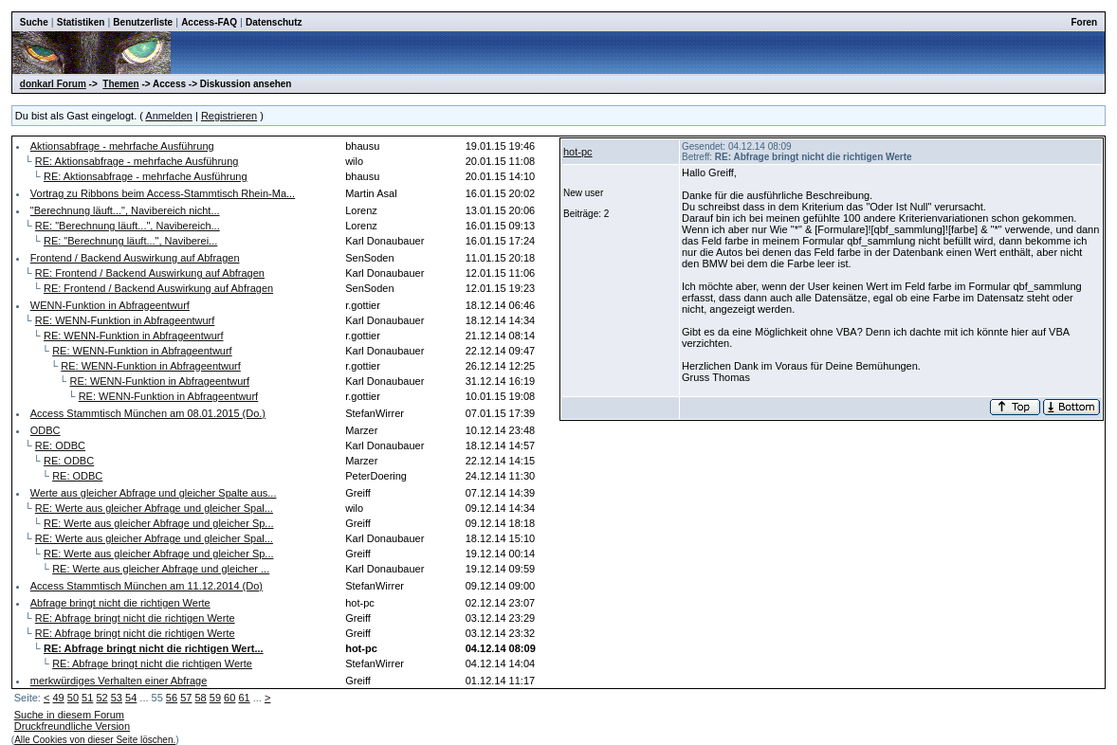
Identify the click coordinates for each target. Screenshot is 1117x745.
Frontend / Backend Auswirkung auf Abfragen (135, 257)
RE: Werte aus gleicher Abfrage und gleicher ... (160, 568)
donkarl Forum (53, 84)
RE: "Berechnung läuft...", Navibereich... (127, 225)
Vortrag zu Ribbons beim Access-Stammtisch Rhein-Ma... (162, 193)
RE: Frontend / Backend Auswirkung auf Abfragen (150, 273)
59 (215, 697)
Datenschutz (274, 22)
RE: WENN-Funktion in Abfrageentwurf (125, 320)
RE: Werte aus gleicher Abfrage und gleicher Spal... (154, 508)
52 (101, 697)
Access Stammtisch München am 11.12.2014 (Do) (146, 585)
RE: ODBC (60, 445)
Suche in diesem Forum (69, 714)
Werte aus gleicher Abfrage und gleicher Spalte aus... (153, 493)
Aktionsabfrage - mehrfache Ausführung (122, 146)
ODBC (45, 430)
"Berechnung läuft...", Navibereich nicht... (125, 210)
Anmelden (168, 115)
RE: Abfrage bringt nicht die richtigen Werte (135, 618)
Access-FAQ (209, 22)
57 (186, 697)
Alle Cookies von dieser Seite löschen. (94, 740)
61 (243, 697)
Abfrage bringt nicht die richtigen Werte (120, 603)
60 (229, 697)
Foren (1084, 22)
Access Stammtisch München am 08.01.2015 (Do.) (148, 413)
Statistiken (81, 22)
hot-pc (578, 151)
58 (200, 697)
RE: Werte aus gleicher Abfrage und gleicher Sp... (159, 523)
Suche (34, 22)
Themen (120, 84)
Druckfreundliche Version (72, 726)
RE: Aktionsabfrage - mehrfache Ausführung (137, 161)
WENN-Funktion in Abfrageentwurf (110, 305)
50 (73, 697)
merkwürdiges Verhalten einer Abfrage (119, 680)
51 (87, 697)
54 (131, 697)
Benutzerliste (143, 22)
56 (171, 697)
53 (116, 697)
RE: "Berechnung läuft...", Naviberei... (130, 240)
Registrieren (229, 115)
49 (58, 697)
